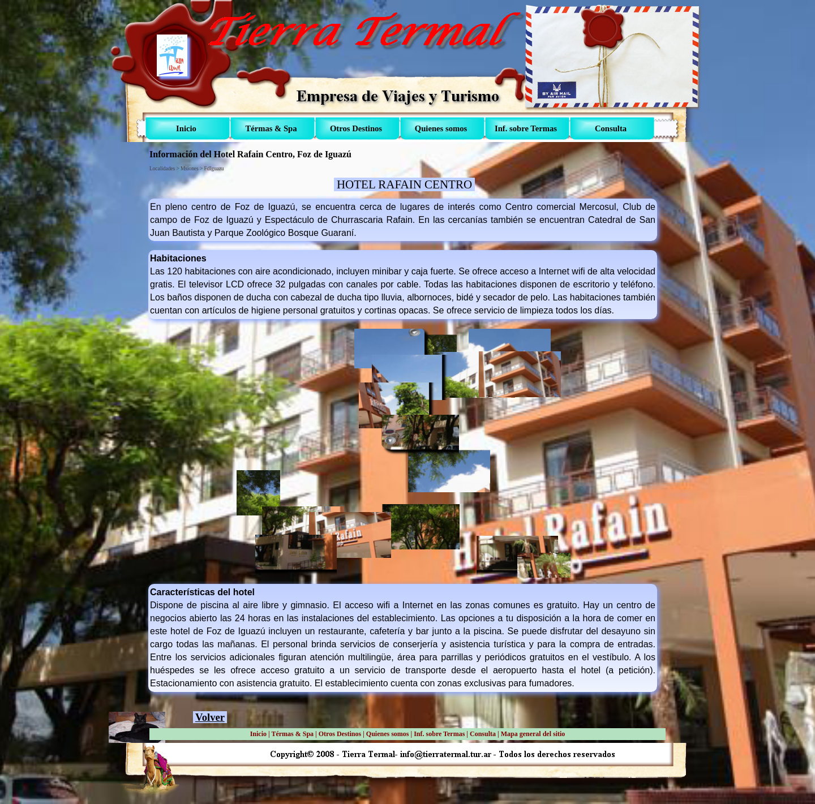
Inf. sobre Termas (439, 734)
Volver (210, 717)
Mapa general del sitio (533, 734)
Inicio (258, 734)
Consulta (483, 734)
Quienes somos (387, 734)
